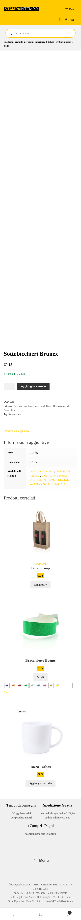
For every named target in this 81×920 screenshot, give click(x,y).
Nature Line (10, 410)
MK (69, 406)
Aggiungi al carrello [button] (40, 783)
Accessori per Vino (23, 406)
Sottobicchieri (15, 414)
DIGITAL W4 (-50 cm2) (55, 475)
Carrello (63, 912)
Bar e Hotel (39, 406)
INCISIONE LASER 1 (42, 471)
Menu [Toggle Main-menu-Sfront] (65, 20)
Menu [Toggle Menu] (40, 861)
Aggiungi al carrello (33, 386)
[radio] (6, 685)
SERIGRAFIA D (56, 484)
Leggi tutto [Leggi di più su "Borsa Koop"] (40, 584)
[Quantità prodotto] (9, 386)
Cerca (40, 914)
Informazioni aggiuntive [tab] (16, 431)
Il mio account (13, 914)
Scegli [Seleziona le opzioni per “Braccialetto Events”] (40, 677)
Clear (7, 692)
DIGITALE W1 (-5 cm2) (43, 479)
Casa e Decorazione (55, 406)
